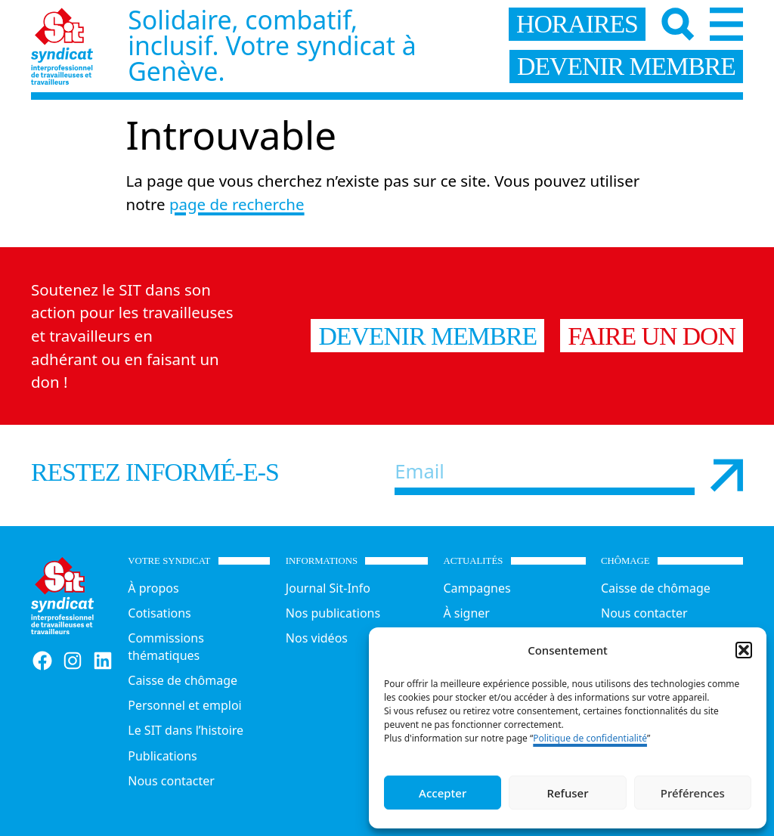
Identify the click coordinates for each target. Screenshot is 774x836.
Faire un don (651, 336)
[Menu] (726, 24)
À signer (466, 613)
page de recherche (237, 204)
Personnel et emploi (184, 705)
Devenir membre (427, 336)
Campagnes (476, 588)
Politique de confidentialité (590, 738)
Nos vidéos (317, 638)
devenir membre (626, 66)
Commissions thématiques (166, 647)
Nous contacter (171, 781)
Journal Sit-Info (328, 588)
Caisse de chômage (182, 680)
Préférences (693, 792)
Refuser (567, 792)
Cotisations (159, 613)
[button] (743, 650)
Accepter (442, 792)
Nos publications (333, 613)
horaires (577, 24)
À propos (153, 588)
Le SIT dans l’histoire (185, 730)
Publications (162, 756)
